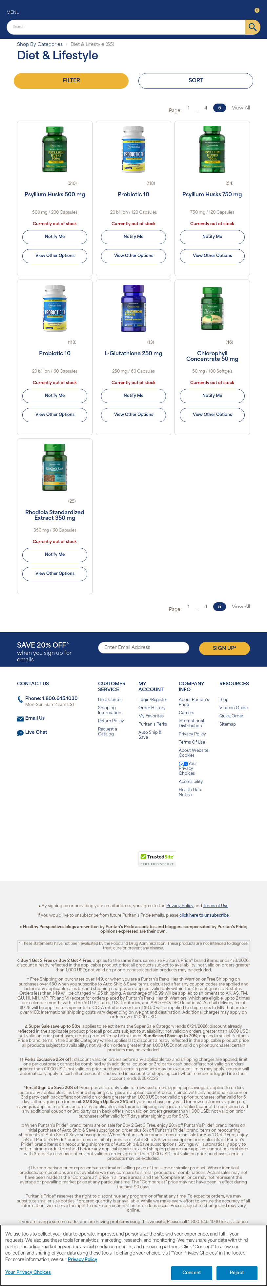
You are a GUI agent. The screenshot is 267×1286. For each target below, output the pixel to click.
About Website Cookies (193, 753)
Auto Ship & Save (149, 735)
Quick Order (231, 716)
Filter (71, 81)
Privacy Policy (192, 734)
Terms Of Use (192, 743)
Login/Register (152, 700)
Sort (196, 81)
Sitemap (227, 725)
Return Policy (111, 721)
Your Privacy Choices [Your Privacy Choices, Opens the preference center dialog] (28, 1273)
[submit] (252, 27)
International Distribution (191, 723)
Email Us (35, 718)
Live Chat (36, 732)
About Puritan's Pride (194, 702)
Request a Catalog (107, 732)
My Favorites (151, 716)
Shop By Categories (40, 44)
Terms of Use (215, 906)
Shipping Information (109, 710)
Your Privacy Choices (188, 769)
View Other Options (54, 256)
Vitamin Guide (233, 708)
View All (241, 108)
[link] (106, 862)
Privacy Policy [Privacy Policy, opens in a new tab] (82, 1260)
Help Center (110, 700)
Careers (186, 713)
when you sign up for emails (44, 653)
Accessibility (191, 782)
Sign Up (224, 648)
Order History (152, 708)
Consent (191, 1273)
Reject (237, 1273)
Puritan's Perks (152, 725)
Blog (224, 700)
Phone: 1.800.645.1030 (51, 698)
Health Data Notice (190, 792)
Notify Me (55, 237)
